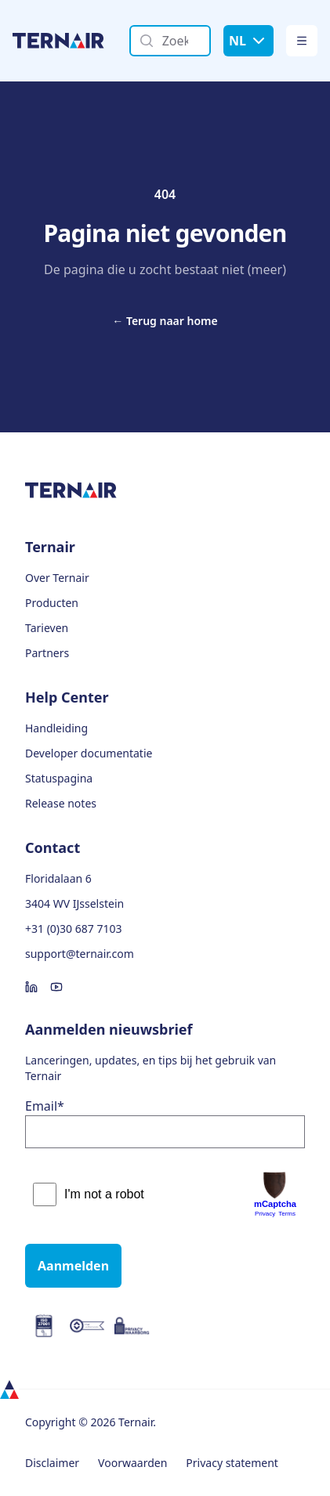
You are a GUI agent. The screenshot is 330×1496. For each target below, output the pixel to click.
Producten (51, 602)
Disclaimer (52, 1462)
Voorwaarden (132, 1462)
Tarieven (46, 627)
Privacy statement (232, 1462)
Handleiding (56, 728)
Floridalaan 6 (58, 878)
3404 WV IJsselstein (74, 903)
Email (44, 1106)
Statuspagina (58, 778)
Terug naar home (164, 320)
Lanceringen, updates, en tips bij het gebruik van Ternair (150, 1068)
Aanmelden (73, 1265)
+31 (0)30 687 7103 (73, 928)
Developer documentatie (88, 753)
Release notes (60, 803)
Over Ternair (57, 577)
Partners (47, 652)
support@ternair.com (79, 953)
